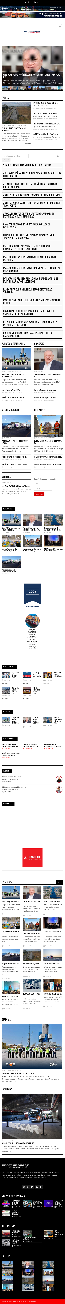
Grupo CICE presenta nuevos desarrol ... (15, 720)
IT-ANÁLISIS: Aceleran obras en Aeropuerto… (48, 464)
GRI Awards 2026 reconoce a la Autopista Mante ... (53, 550)
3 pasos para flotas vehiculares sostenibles (27, 165)
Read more (28, 144)
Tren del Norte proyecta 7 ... (31, 964)
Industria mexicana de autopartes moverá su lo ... (52, 529)
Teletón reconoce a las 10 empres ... (36, 690)
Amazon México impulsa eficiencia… (45, 398)
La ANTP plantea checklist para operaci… (46, 134)
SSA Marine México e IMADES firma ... (15, 675)
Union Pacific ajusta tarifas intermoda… (45, 113)
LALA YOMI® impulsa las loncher (16, 1203)
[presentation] (58, 882)
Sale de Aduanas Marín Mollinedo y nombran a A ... (31, 529)
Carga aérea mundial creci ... (32, 933)
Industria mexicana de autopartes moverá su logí (10, 745)
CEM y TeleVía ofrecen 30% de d (59, 1233)
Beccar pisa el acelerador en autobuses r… (19, 1144)
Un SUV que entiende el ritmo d (15, 1242)
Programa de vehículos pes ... (11, 964)
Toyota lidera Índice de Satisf (16, 1232)
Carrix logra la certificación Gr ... (37, 675)
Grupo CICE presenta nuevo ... (11, 901)
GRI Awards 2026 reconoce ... (52, 932)
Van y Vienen (7, 792)
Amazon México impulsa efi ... (10, 932)
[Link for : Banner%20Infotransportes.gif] (32, 15)
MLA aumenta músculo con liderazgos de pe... (14, 787)
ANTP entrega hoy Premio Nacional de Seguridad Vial (31, 195)
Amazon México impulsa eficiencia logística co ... (9, 550)
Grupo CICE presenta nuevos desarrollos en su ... (11, 529)
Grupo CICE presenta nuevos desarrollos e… (20, 1074)
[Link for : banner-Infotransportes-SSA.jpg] (32, 9)
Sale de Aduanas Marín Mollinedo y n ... (31, 721)
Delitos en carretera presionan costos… (14, 457)
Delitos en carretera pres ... (52, 964)
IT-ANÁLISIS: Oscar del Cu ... (10, 996)
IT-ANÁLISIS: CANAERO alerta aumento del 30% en (11, 754)
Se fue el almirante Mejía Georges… (16, 486)
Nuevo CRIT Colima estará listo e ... (58, 675)
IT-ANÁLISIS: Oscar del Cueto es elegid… (45, 103)
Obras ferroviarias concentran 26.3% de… (46, 124)
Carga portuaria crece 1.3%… (11, 390)
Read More (5, 683)
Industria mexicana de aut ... (53, 901)
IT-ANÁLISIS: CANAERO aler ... (53, 994)
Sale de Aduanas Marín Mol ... (31, 902)
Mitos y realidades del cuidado (15, 1212)
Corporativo (7, 781)
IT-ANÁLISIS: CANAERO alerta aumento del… (48, 457)
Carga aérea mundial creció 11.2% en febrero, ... (32, 550)
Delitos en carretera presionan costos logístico (52, 745)
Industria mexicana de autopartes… (45, 390)
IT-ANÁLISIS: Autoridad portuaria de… (13, 398)
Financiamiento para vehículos (29, 1238)
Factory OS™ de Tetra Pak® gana (59, 1203)
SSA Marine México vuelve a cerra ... (15, 690)
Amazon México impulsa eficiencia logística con (30, 745)
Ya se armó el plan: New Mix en (37, 1203)
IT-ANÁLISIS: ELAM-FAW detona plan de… (15, 464)
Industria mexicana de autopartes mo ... (58, 720)
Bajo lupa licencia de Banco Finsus (11, 777)
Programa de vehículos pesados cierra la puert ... (10, 571)
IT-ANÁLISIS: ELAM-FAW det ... (31, 995)
